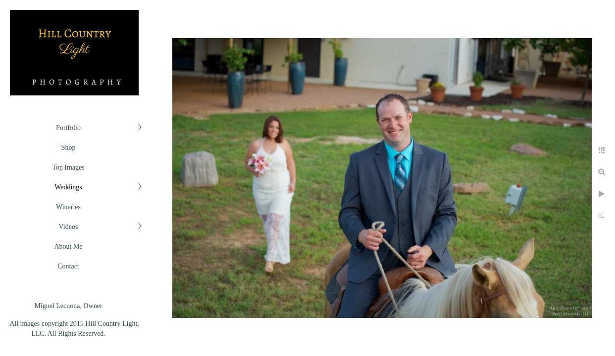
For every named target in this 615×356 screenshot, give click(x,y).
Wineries (68, 207)
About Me (68, 246)
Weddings (68, 187)
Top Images (68, 167)
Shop (68, 147)
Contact (68, 266)
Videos (68, 226)
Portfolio (68, 128)
